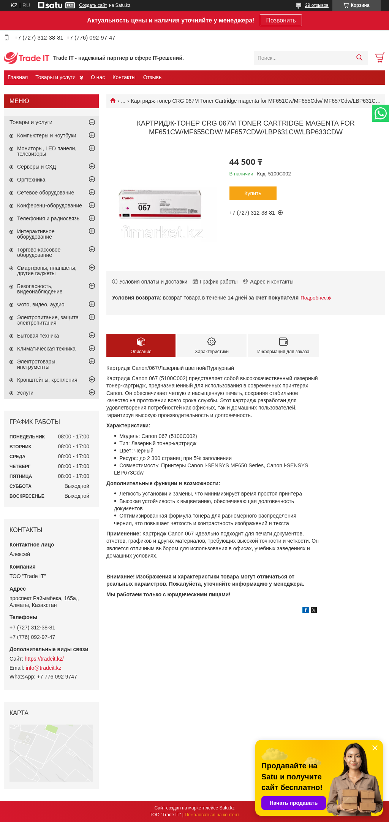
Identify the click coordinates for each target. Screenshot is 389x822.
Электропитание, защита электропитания (48, 320)
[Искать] (359, 58)
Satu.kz (226, 808)
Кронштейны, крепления (47, 380)
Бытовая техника (38, 336)
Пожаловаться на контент (212, 814)
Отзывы (153, 77)
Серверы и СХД (36, 167)
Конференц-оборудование (49, 205)
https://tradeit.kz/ (44, 659)
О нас (98, 77)
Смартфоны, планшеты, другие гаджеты (46, 270)
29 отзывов (317, 5)
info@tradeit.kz (44, 668)
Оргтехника (31, 180)
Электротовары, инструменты (37, 364)
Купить (252, 193)
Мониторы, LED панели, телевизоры (46, 151)
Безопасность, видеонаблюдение (40, 289)
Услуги (25, 393)
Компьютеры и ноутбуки (46, 135)
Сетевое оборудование (45, 193)
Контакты (123, 77)
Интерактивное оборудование (36, 234)
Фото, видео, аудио (41, 304)
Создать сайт (93, 5)
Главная (18, 77)
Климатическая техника (46, 349)
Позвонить (281, 20)
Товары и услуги (55, 77)
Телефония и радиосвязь (48, 218)
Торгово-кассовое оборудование (38, 252)
